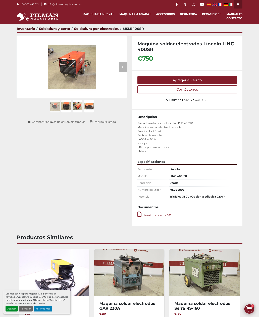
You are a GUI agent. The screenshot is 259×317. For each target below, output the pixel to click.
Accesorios (165, 14)
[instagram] (193, 4)
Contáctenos (187, 89)
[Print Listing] (103, 122)
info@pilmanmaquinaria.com (64, 4)
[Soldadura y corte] (54, 29)
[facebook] (176, 4)
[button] (98, 14)
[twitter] (185, 4)
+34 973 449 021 (29, 4)
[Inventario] (26, 29)
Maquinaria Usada (134, 14)
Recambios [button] (210, 14)
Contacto (234, 18)
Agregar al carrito (187, 80)
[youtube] (202, 4)
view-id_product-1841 (154, 215)
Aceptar (11, 308)
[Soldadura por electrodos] (96, 29)
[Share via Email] (57, 122)
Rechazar (26, 308)
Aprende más (43, 308)
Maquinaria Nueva (97, 14)
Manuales (234, 14)
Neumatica (188, 14)
